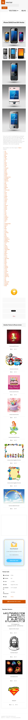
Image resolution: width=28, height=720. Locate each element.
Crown (5, 165)
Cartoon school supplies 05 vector (14, 482)
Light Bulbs (6, 258)
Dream (5, 184)
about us (3, 717)
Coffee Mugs (7, 249)
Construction (7, 190)
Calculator (6, 274)
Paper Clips (6, 281)
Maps (5, 226)
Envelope (6, 283)
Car (5, 161)
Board (5, 236)
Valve (5, 265)
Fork (5, 277)
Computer (6, 168)
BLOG (23, 11)
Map (5, 183)
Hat (5, 204)
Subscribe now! (14, 560)
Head (5, 170)
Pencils (5, 231)
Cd (5, 191)
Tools (5, 213)
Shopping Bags (7, 223)
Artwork (5, 219)
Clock (5, 242)
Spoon (5, 262)
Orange (5, 174)
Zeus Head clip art (14, 652)
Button (5, 162)
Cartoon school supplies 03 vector (14, 460)
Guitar (5, 206)
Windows (6, 248)
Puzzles (6, 246)
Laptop (5, 250)
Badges (5, 173)
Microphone (6, 241)
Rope (5, 263)
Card (5, 152)
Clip (5, 151)
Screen (5, 257)
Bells (5, 188)
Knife (5, 259)
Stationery (6, 180)
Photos (5, 255)
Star (5, 166)
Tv (4, 222)
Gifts (5, 157)
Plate (5, 221)
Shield (5, 200)
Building (6, 187)
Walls (5, 261)
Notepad (6, 240)
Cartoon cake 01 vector (14, 391)
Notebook (6, 217)
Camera (6, 199)
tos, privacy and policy (16, 717)
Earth (5, 164)
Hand (5, 202)
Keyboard (6, 237)
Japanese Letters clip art (14, 628)
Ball (5, 155)
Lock (5, 230)
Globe (5, 201)
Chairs (5, 245)
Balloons (6, 179)
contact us (8, 717)
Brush (5, 197)
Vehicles (6, 205)
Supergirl (14, 700)
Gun (5, 279)
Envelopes (6, 178)
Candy (5, 215)
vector (9, 2)
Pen (5, 210)
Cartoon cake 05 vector (14, 414)
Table (5, 252)
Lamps (5, 270)
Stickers (6, 153)
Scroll (5, 195)
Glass (5, 193)
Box (5, 160)
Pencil (5, 192)
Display (5, 196)
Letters (5, 158)
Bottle (5, 228)
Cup (5, 227)
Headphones (7, 239)
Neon (5, 254)
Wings (5, 156)
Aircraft (5, 218)
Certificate (6, 275)
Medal (5, 285)
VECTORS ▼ (14, 11)
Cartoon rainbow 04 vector (14, 505)
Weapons (6, 284)
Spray (5, 272)
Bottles (5, 208)
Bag (5, 233)
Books (5, 175)
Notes (5, 186)
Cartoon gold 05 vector (14, 346)
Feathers (6, 266)
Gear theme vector (14, 676)
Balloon (5, 253)
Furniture (6, 271)
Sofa (5, 280)
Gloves (5, 268)
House (5, 169)
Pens (5, 211)
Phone (5, 209)
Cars (5, 182)
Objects (19, 147)
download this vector (14, 601)
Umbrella (6, 267)
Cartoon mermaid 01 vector (14, 437)
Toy (5, 244)
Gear (5, 214)
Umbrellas (6, 232)
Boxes (5, 171)
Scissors (6, 224)
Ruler (5, 235)
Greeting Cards (7, 177)
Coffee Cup (6, 276)
